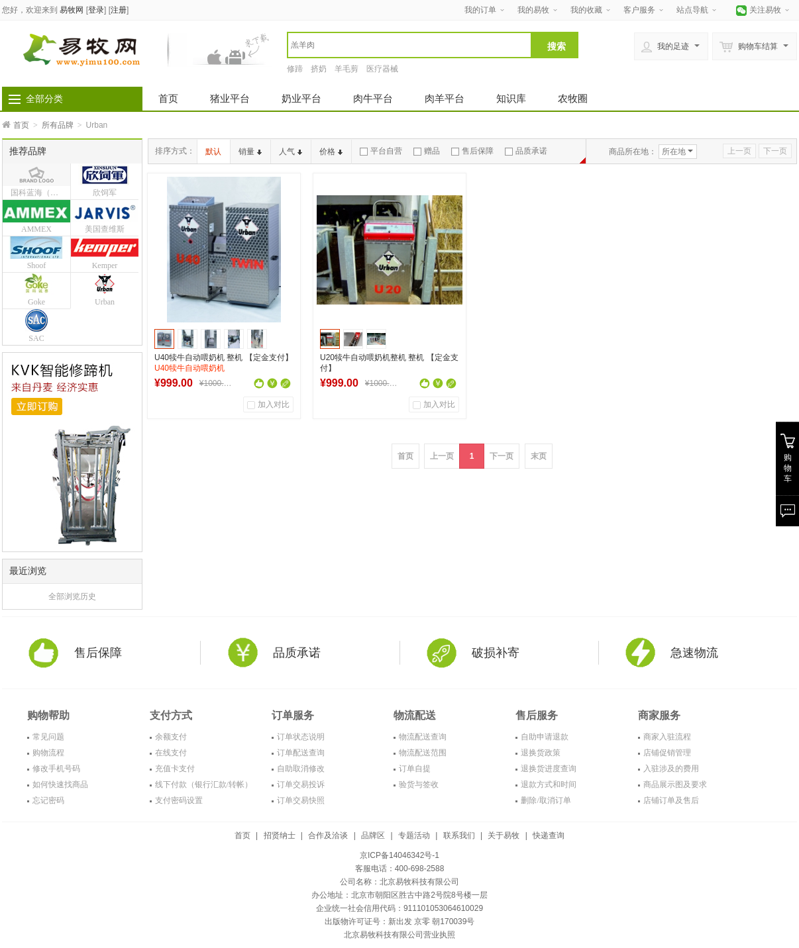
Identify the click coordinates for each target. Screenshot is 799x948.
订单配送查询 (301, 752)
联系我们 (459, 835)
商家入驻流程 (667, 736)
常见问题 (48, 736)
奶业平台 (301, 98)
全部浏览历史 (72, 596)
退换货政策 (540, 752)
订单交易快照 (301, 800)
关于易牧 (503, 835)
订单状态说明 (301, 736)
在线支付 (171, 752)
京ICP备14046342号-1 (399, 855)
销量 (250, 151)
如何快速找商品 (60, 784)
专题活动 (414, 835)
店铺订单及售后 (671, 800)
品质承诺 (526, 151)
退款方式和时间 (548, 784)
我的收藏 (586, 10)
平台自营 (381, 151)
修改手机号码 (56, 768)
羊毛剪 (346, 68)
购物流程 (48, 752)
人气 (290, 151)
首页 (168, 98)
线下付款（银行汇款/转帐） (203, 784)
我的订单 (480, 10)
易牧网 (71, 10)
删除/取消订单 (545, 800)
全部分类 (44, 98)
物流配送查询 (423, 736)
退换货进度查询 (548, 768)
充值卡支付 (175, 768)
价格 (331, 151)
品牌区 (373, 835)
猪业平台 (230, 98)
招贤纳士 (279, 835)
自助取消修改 (301, 768)
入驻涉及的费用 (671, 768)
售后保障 (472, 151)
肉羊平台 (444, 98)
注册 (119, 10)
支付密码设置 (179, 800)
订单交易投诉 (301, 784)
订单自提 (415, 768)
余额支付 (171, 736)
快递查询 (548, 835)
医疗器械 (382, 68)
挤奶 (319, 68)
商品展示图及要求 (675, 784)
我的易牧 (533, 10)
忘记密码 (48, 800)
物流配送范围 (423, 752)
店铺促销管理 (667, 752)
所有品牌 (58, 125)
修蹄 (295, 68)
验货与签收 (419, 784)
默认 (213, 151)
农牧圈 (573, 98)
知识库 (511, 98)
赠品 (426, 151)
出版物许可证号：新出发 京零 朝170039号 (400, 921)
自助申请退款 (544, 736)
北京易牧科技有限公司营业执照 (399, 934)
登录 (96, 10)
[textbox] (409, 45)
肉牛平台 (373, 98)
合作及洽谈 (328, 835)
